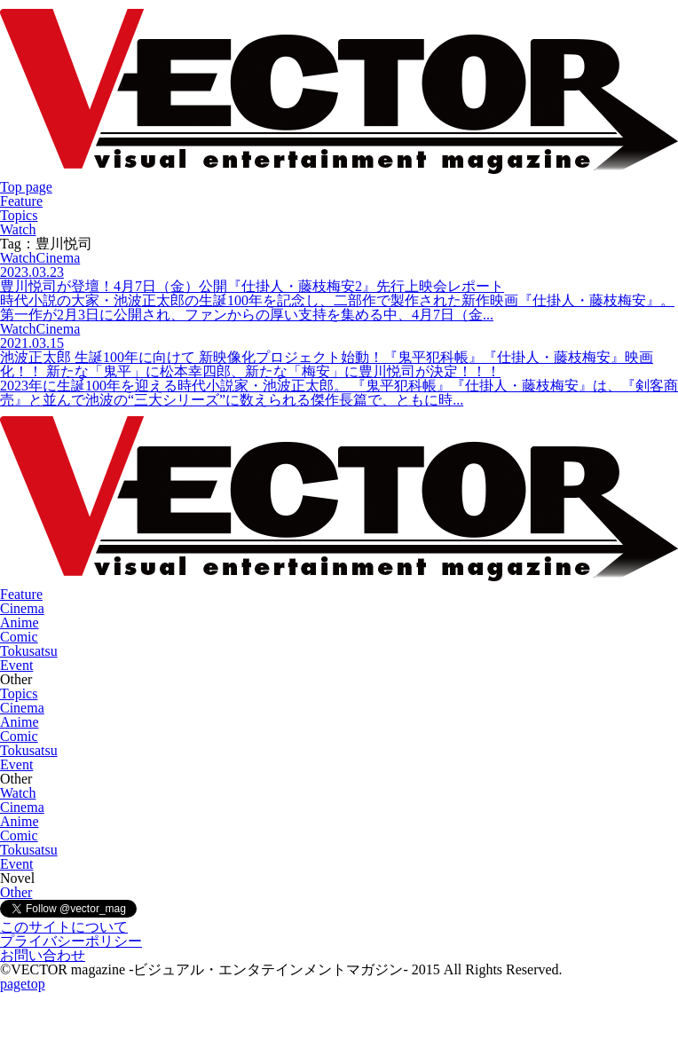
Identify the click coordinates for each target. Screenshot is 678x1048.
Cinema (22, 608)
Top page (26, 186)
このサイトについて (64, 926)
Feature (21, 201)
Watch (17, 229)
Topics (18, 215)
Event (16, 665)
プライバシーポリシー (71, 941)
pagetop (22, 983)
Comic (19, 636)
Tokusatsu (29, 650)
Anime (19, 622)
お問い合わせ (42, 955)
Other (16, 892)
